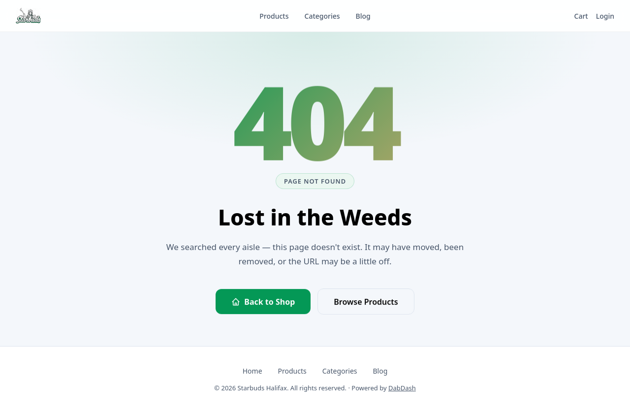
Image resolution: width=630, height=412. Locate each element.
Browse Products (366, 302)
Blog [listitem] (363, 16)
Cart (581, 16)
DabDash (402, 387)
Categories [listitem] (322, 16)
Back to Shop (263, 302)
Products (292, 371)
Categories (339, 371)
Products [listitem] (273, 16)
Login (605, 16)
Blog (380, 371)
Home (252, 371)
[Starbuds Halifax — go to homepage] (28, 16)
